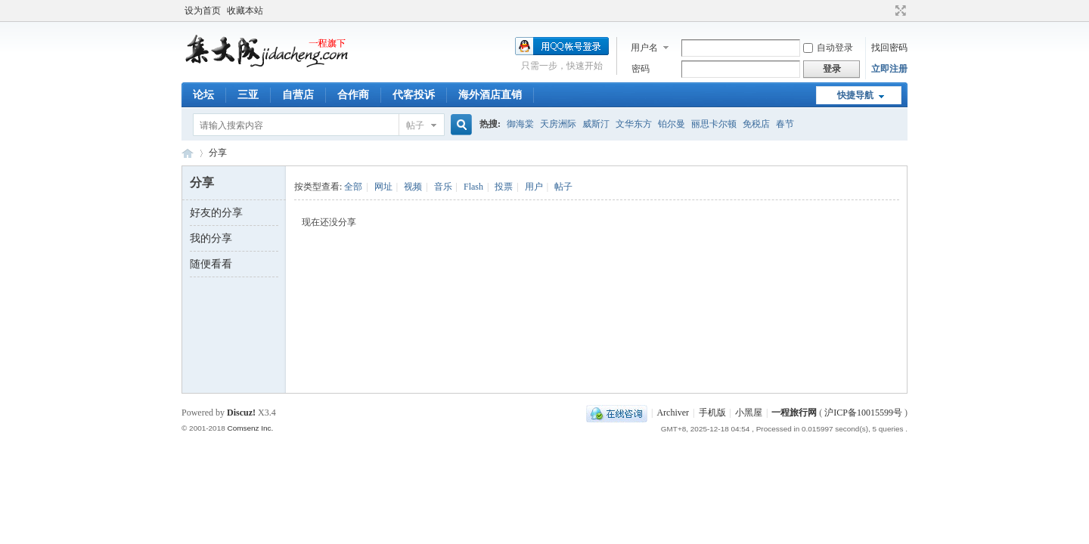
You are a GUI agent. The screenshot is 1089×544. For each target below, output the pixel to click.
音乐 (443, 186)
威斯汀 (596, 124)
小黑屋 (748, 412)
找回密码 (889, 47)
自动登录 (828, 47)
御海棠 (520, 124)
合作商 (353, 94)
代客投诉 (413, 94)
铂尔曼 (671, 124)
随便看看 (211, 264)
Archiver (672, 412)
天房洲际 (558, 124)
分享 (218, 152)
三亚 (248, 94)
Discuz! (241, 412)
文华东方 (634, 124)
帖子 (415, 125)
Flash (473, 186)
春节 (785, 124)
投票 (504, 186)
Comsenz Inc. (250, 428)
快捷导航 (855, 95)
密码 (640, 68)
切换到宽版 (899, 10)
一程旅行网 (188, 153)
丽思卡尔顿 (714, 124)
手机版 (712, 412)
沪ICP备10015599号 (863, 412)
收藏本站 (245, 10)
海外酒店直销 (490, 94)
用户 (534, 186)
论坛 (203, 94)
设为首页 (203, 10)
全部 (353, 186)
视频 (413, 186)
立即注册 (889, 68)
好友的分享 (216, 212)
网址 (383, 186)
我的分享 (211, 238)
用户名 (644, 47)
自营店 (298, 94)
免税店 (756, 124)
